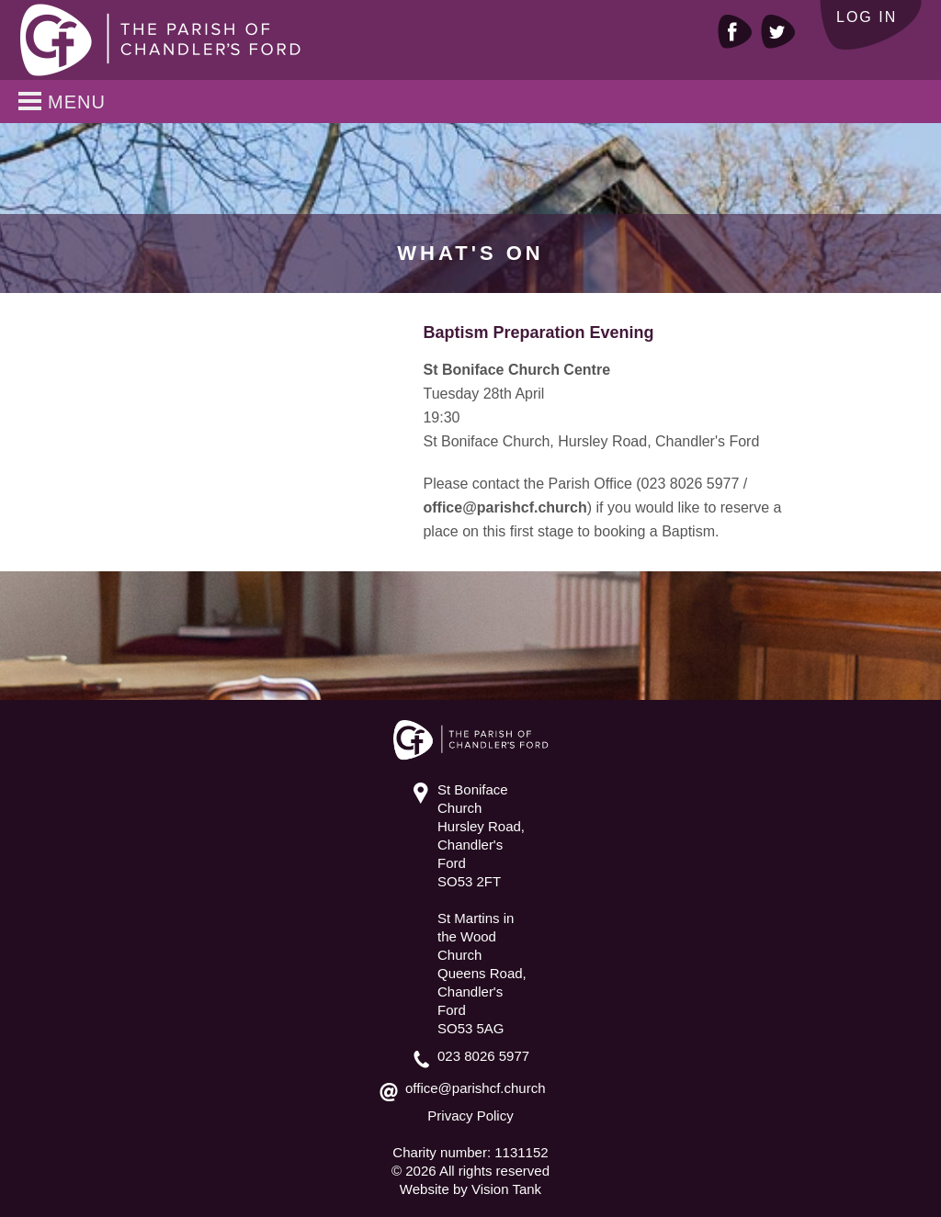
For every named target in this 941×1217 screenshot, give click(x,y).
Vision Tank (506, 1189)
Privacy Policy (470, 1115)
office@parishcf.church (504, 507)
